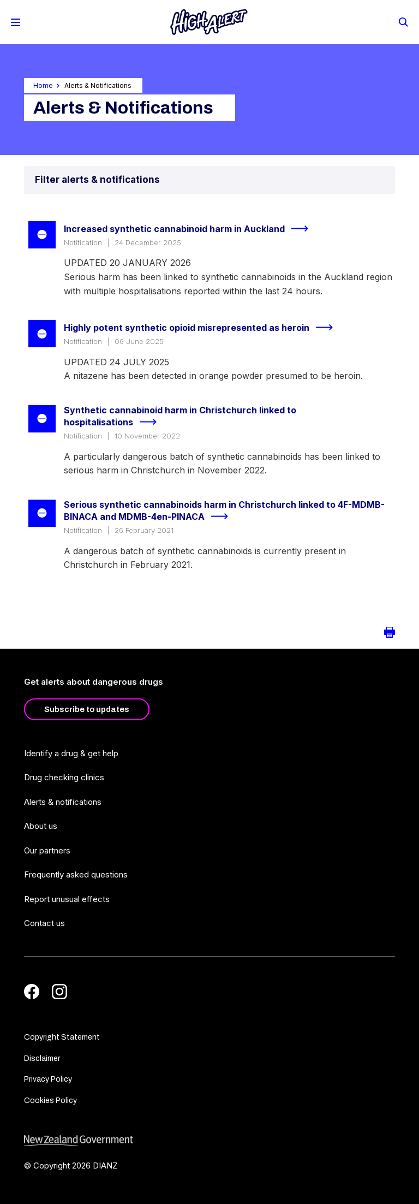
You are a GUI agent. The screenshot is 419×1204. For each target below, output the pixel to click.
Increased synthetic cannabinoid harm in (191, 228)
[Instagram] (59, 991)
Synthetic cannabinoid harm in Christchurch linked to (180, 417)
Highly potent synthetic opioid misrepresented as (203, 327)
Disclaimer (42, 1058)
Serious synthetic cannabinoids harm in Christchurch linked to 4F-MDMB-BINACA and (224, 511)
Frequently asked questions (76, 874)
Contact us (44, 923)
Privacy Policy (48, 1079)
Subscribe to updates (86, 709)
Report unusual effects (67, 899)
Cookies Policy (50, 1100)
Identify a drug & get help (71, 753)
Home (43, 85)
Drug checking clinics (64, 777)
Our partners (47, 850)
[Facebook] (31, 991)
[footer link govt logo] (209, 1141)
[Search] (402, 21)
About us (40, 826)
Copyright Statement (62, 1037)
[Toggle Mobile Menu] (15, 22)
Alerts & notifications (62, 802)
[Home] (209, 22)
